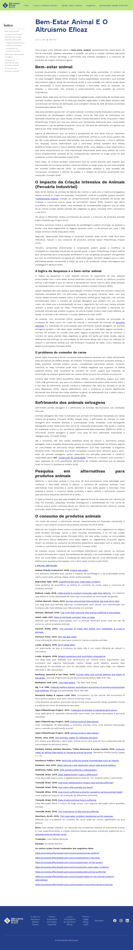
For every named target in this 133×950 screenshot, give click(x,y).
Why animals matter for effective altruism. (76, 737)
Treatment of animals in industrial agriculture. (94, 710)
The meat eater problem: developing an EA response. (86, 816)
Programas (90, 5)
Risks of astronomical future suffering (77, 800)
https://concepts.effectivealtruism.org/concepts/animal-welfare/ (67, 853)
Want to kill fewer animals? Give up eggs (74, 617)
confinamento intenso (47, 198)
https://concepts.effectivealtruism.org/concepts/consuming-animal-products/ (74, 884)
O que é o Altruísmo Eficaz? (45, 5)
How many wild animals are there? (75, 787)
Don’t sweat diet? (66, 645)
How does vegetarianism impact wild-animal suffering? (86, 782)
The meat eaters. (67, 682)
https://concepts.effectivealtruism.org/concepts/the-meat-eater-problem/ (72, 867)
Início (26, 5)
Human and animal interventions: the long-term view (92, 601)
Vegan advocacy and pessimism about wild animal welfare (86, 765)
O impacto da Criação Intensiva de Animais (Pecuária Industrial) (13, 37)
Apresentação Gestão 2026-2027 (113, 5)
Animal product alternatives (84, 733)
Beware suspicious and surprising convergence (81, 656)
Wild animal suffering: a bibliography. (78, 770)
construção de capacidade (72, 457)
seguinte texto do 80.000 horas (50, 834)
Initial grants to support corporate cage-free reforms (84, 593)
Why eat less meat (67, 637)
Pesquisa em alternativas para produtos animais (12, 62)
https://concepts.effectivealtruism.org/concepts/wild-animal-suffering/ (70, 872)
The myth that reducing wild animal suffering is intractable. (90, 612)
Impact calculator (79, 570)
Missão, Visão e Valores (72, 5)
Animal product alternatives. (84, 721)
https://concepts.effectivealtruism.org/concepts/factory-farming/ (67, 858)
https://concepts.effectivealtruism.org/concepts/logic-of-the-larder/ (69, 862)
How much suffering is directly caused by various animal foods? (90, 792)
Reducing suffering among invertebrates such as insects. (90, 760)
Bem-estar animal (12, 31)
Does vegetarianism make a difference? (78, 774)
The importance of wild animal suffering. (78, 811)
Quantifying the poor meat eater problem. (80, 581)
